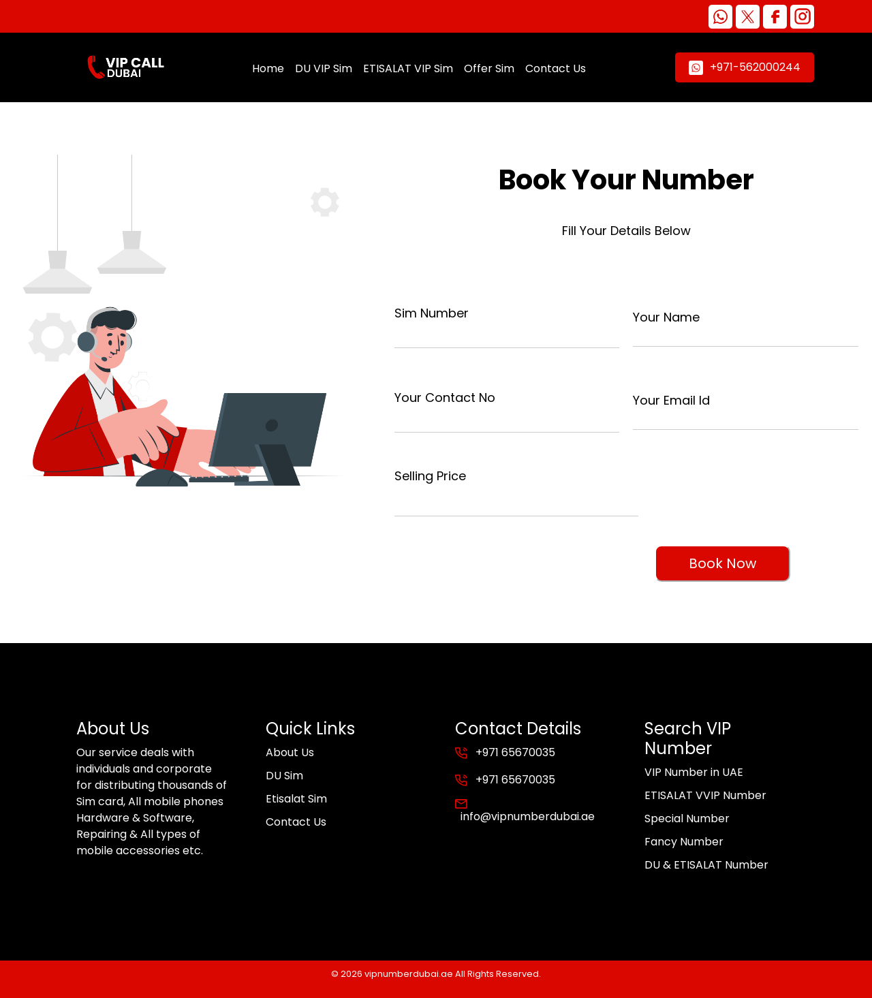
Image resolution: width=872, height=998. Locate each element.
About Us (290, 752)
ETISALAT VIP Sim (408, 68)
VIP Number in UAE (693, 772)
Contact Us (555, 68)
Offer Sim (489, 68)
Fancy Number (683, 841)
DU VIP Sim (323, 68)
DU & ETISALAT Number (706, 865)
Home (268, 68)
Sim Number (431, 313)
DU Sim (284, 775)
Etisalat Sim (296, 799)
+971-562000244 (744, 67)
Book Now (722, 563)
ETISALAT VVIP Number (705, 795)
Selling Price (430, 475)
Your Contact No (444, 397)
